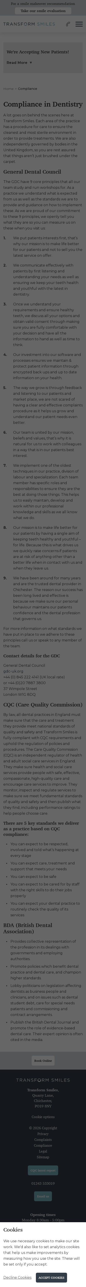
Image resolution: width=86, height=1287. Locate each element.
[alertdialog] (43, 1254)
